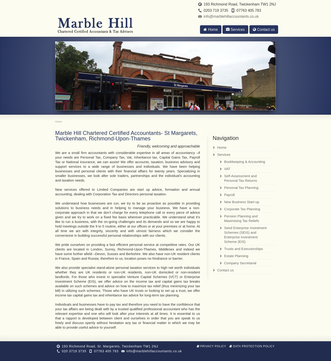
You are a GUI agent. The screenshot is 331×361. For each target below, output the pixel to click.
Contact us (264, 29)
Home (210, 29)
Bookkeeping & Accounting (244, 162)
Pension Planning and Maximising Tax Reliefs (241, 218)
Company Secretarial (240, 263)
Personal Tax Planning (241, 188)
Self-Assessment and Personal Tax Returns (240, 178)
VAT (227, 169)
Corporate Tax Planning (242, 209)
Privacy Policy (211, 346)
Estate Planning (236, 256)
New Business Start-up (241, 202)
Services (235, 29)
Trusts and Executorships (243, 249)
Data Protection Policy (252, 346)
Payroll (229, 195)
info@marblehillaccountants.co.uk (231, 16)
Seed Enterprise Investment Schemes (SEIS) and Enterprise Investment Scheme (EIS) (245, 235)
